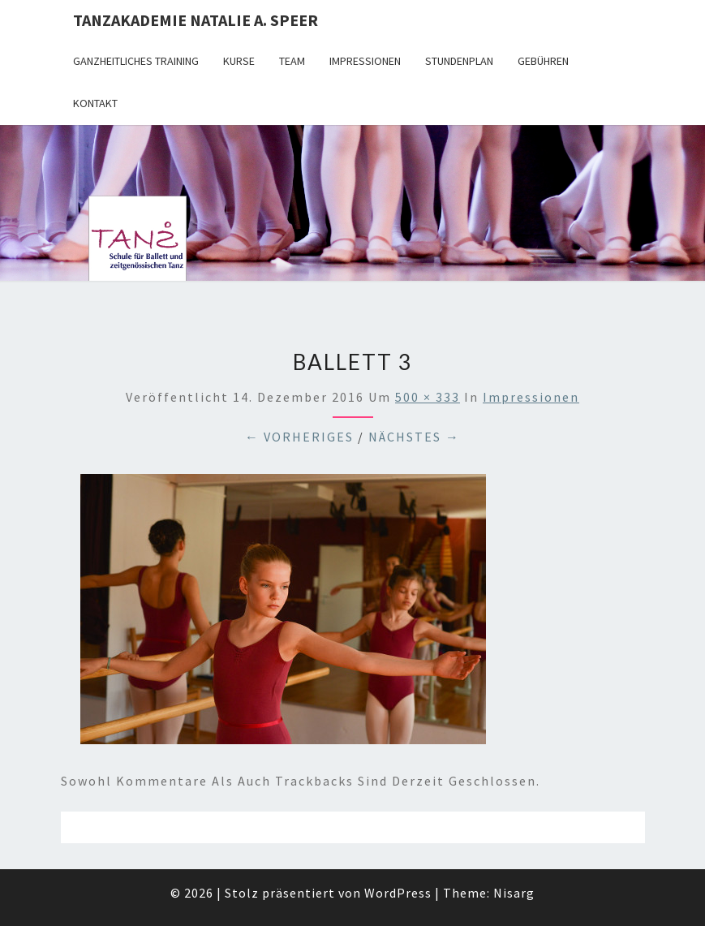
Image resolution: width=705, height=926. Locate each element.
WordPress (398, 893)
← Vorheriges (299, 437)
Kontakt (95, 103)
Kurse (239, 61)
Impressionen (365, 61)
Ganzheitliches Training (136, 61)
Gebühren (543, 61)
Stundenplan (459, 61)
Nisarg (514, 893)
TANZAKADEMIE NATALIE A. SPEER (195, 20)
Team (292, 61)
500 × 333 (427, 397)
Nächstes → (414, 437)
